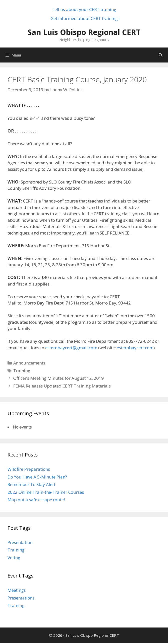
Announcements (29, 363)
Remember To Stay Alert (32, 484)
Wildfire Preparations (29, 469)
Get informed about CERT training (84, 18)
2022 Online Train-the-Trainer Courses (46, 492)
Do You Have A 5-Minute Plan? (37, 477)
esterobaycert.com (135, 347)
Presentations (21, 598)
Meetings (17, 590)
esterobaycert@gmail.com (71, 347)
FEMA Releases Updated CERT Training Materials (62, 386)
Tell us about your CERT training (84, 9)
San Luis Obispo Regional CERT (84, 32)
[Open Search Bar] (160, 55)
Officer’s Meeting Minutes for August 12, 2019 (58, 378)
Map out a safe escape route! (36, 499)
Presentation (20, 542)
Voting (14, 557)
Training (21, 371)
